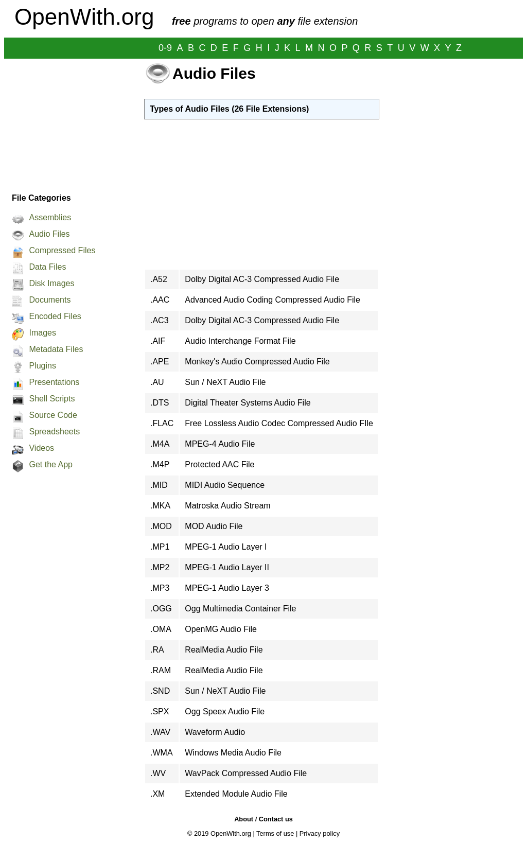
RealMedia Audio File (223, 649)
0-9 (165, 48)
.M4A (159, 443)
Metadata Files (56, 349)
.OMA (160, 629)
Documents (50, 299)
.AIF (157, 341)
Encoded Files (55, 316)
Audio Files (49, 234)
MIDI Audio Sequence (225, 485)
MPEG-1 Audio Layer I (226, 546)
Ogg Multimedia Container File (240, 608)
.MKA (160, 505)
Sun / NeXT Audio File (225, 382)
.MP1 (159, 546)
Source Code (53, 415)
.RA (157, 649)
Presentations (54, 382)
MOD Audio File (213, 526)
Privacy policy (320, 833)
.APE (159, 361)
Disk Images (51, 283)
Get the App (51, 464)
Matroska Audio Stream (227, 505)
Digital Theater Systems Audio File (247, 402)
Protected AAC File (219, 464)
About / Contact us (263, 819)
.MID (159, 485)
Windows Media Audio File (233, 752)
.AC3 (159, 320)
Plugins (42, 365)
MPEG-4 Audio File (220, 443)
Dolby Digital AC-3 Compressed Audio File (262, 279)
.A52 (158, 279)
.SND (160, 691)
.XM (157, 793)
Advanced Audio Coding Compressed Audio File (272, 299)
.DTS (159, 402)
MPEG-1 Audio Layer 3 (227, 588)
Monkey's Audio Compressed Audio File (257, 361)
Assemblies (50, 217)
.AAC (159, 299)
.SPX (159, 711)
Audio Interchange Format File (240, 341)
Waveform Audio (215, 732)
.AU (157, 382)
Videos (41, 448)
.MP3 (159, 588)
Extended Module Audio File (236, 793)
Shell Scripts (52, 398)
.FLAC (161, 423)
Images (42, 332)
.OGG (161, 608)
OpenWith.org (84, 16)
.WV (158, 773)
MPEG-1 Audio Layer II (227, 567)
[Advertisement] (69, 123)
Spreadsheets (54, 431)
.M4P (159, 464)
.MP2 (159, 567)
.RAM (160, 670)
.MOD (161, 526)
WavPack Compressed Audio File (246, 773)
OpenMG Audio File (221, 629)
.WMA (161, 752)
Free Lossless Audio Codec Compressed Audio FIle (279, 423)
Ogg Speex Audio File (225, 711)
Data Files (47, 266)
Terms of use (275, 833)
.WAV (160, 732)
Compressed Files (62, 250)
